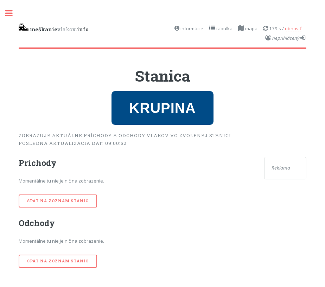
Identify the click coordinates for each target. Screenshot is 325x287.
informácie (191, 28)
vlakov (54, 28)
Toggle (12, 13)
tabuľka (223, 28)
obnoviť (293, 28)
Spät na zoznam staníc (58, 200)
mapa (250, 28)
